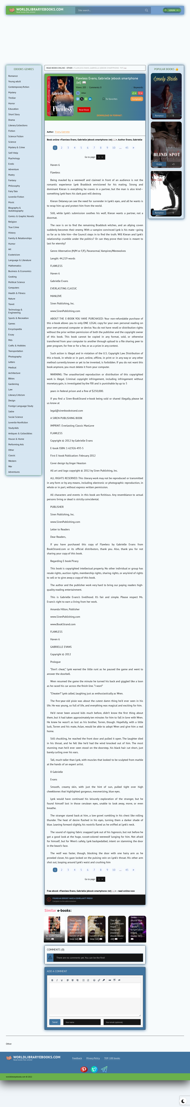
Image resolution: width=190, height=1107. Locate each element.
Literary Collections (17, 125)
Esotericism (14, 254)
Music (11, 202)
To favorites (110, 98)
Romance (13, 75)
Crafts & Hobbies (17, 345)
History (11, 232)
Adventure (13, 169)
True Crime (13, 227)
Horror (11, 103)
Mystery (12, 92)
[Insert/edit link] (99, 980)
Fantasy (12, 180)
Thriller (12, 97)
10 (113, 147)
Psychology (14, 158)
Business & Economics (19, 271)
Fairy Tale (13, 191)
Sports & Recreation (18, 318)
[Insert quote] (110, 980)
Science (12, 141)
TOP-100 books (112, 1058)
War (10, 466)
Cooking (12, 276)
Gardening (13, 383)
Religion (12, 221)
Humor (11, 243)
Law (10, 389)
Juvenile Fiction (16, 196)
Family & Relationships (20, 238)
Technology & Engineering (15, 311)
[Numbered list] (88, 980)
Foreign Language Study (20, 405)
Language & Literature (19, 260)
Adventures (14, 471)
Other (69, 68)
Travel (11, 304)
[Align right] (77, 980)
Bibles (11, 378)
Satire (11, 411)
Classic (11, 455)
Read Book (84, 109)
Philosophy (14, 185)
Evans (58, 132)
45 (126, 147)
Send (54, 1022)
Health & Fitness (16, 293)
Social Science (15, 416)
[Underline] (62, 980)
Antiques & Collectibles (20, 433)
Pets (10, 340)
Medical (12, 367)
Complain (137, 98)
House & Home (16, 438)
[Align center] (73, 980)
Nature (11, 298)
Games (11, 323)
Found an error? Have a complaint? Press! (73, 898)
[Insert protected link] (104, 980)
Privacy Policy (93, 1058)
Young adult (14, 81)
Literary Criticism (16, 394)
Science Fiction (15, 136)
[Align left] (68, 980)
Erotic (11, 163)
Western (12, 460)
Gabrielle (65, 132)
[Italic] (57, 980)
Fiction (11, 130)
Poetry (11, 174)
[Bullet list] (83, 980)
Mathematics (14, 265)
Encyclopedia (15, 329)
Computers (13, 287)
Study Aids (13, 427)
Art (9, 249)
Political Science (16, 282)
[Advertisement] (95, 37)
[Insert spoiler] (115, 980)
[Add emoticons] (94, 980)
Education (13, 108)
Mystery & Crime (16, 147)
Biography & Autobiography (15, 209)
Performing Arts (16, 444)
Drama (11, 119)
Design (11, 400)
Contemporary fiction (18, 86)
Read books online (55, 68)
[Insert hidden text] (119, 980)
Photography (14, 356)
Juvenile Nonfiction (18, 422)
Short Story (14, 114)
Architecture (14, 372)
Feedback (77, 1058)
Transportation (15, 351)
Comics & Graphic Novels (21, 216)
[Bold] (52, 980)
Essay (11, 334)
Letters (11, 361)
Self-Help (13, 152)
